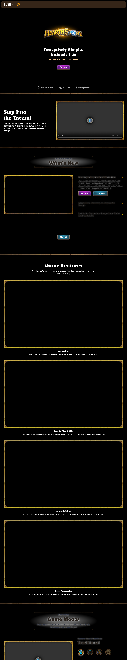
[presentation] (7, 4)
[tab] (81, 366)
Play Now (63, 67)
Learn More (100, 193)
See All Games (63, 601)
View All (63, 237)
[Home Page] (17, 4)
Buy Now (85, 193)
